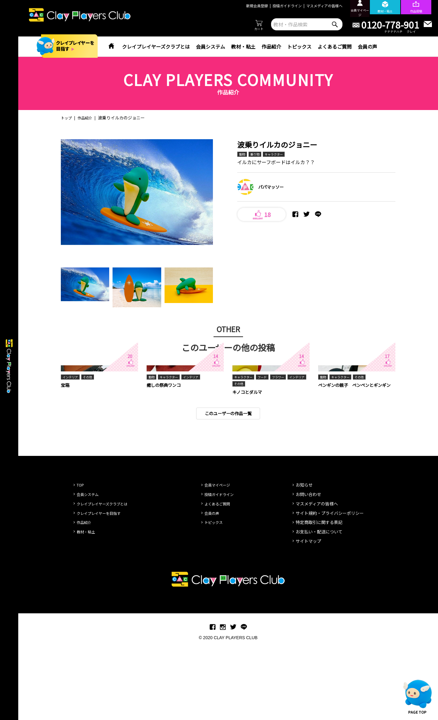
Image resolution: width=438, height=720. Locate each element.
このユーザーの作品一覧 (228, 488)
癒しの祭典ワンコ (166, 459)
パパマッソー (271, 188)
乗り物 (257, 154)
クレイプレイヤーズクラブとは (156, 46)
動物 (242, 154)
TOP (81, 560)
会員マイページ (219, 560)
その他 (91, 450)
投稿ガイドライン (275, 5)
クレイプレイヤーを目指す (102, 588)
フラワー (284, 450)
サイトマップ (308, 616)
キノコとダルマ (249, 466)
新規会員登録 (246, 5)
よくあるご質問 (335, 46)
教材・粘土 (243, 46)
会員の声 (367, 46)
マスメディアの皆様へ (313, 5)
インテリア (72, 450)
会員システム (210, 46)
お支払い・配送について (319, 607)
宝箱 (66, 459)
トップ (67, 118)
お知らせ (304, 560)
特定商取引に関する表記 (319, 598)
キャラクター (279, 154)
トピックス (299, 46)
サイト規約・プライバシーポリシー (330, 588)
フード (266, 450)
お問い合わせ (308, 570)
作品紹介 (271, 46)
